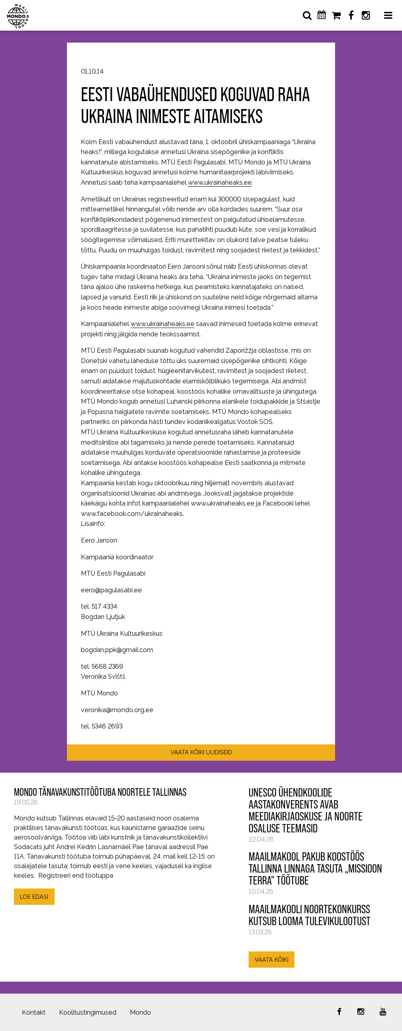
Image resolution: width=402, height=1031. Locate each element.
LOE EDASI (34, 896)
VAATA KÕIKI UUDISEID (201, 752)
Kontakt (33, 1012)
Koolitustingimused (87, 1012)
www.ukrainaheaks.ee (220, 182)
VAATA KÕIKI (271, 959)
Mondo (140, 1012)
